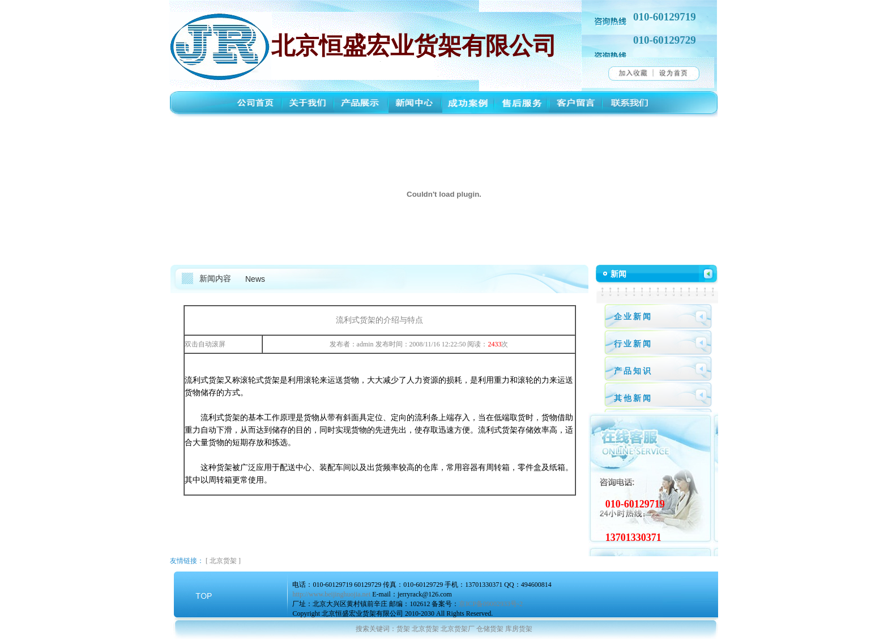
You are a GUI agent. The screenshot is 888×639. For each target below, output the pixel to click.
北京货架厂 (458, 629)
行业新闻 (633, 344)
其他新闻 (633, 398)
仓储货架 (489, 629)
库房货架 (518, 629)
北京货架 (223, 561)
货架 (403, 629)
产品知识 (633, 371)
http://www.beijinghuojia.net (331, 594)
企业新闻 (633, 316)
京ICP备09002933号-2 (491, 604)
